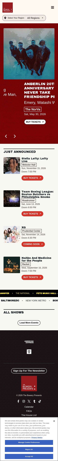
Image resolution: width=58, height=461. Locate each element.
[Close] (54, 421)
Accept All (29, 456)
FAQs (29, 411)
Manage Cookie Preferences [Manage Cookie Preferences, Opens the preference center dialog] (29, 442)
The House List (29, 415)
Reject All (29, 449)
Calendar (29, 407)
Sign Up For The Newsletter (29, 370)
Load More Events (29, 323)
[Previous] (6, 136)
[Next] (14, 136)
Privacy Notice (36, 437)
